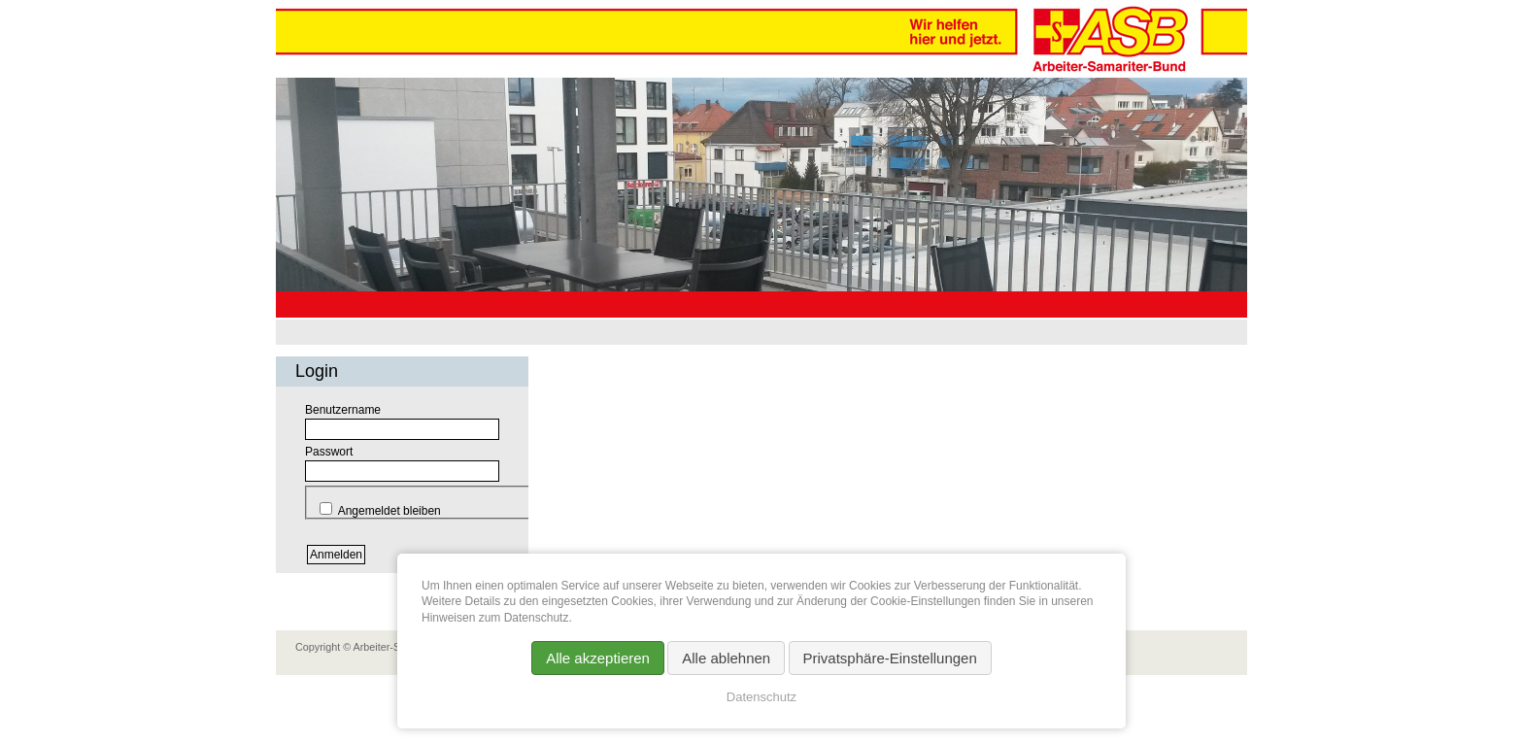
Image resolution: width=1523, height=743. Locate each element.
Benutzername (343, 410)
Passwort (329, 451)
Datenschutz (761, 697)
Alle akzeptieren (598, 658)
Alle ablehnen (726, 658)
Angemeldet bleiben (389, 511)
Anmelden (336, 554)
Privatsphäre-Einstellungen (890, 658)
